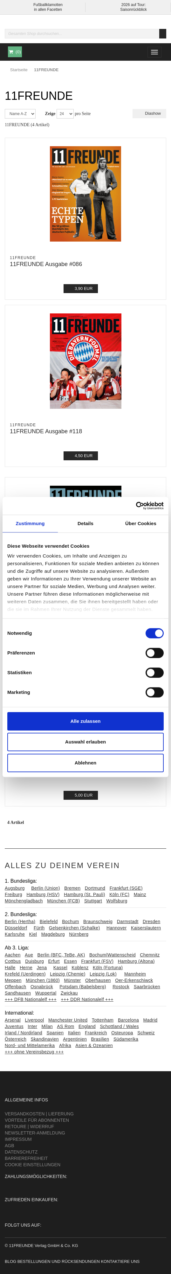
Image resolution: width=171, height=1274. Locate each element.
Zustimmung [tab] (30, 523)
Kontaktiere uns (120, 1261)
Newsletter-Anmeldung (35, 1132)
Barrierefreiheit (26, 1158)
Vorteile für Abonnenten (37, 1120)
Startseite (19, 69)
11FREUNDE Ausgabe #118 (46, 431)
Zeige (50, 113)
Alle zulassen (85, 721)
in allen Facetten (48, 9)
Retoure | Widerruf (29, 1126)
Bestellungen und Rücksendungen (58, 1261)
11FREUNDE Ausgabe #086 (46, 264)
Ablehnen (85, 762)
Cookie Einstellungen (32, 1164)
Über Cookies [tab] (140, 523)
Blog (10, 1261)
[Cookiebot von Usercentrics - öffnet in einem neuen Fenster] (136, 506)
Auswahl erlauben (85, 741)
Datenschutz (21, 1151)
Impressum (18, 1139)
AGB (9, 1145)
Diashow (149, 113)
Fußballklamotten (48, 5)
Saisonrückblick (133, 9)
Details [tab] (85, 523)
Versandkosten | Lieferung (39, 1113)
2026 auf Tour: (133, 5)
